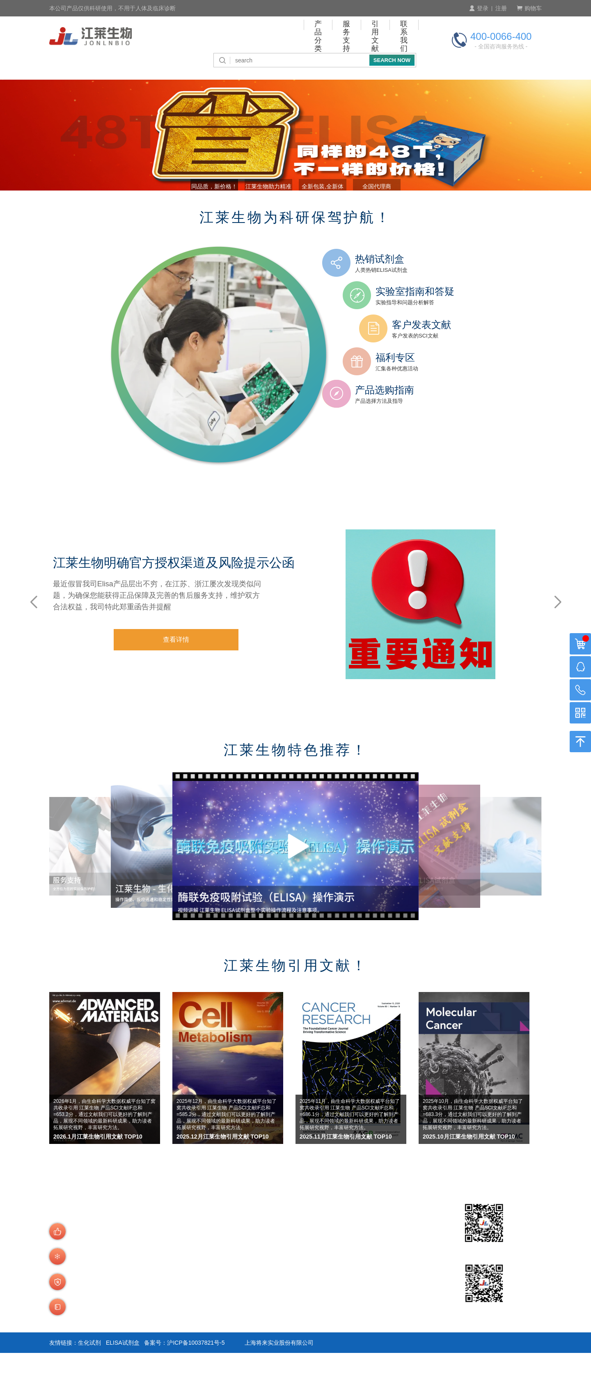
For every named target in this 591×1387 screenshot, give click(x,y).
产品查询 (193, 1283)
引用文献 (340, 35)
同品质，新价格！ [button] (190, 217)
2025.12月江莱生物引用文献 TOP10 (222, 1171)
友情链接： (63, 1376)
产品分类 (239, 35)
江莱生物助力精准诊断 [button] (260, 217)
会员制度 (193, 1294)
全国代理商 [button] (401, 217)
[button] (557, 635)
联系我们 (390, 35)
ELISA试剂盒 (123, 1376)
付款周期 (252, 1283)
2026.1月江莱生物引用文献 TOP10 (97, 1171)
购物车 (529, 8)
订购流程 (193, 1272)
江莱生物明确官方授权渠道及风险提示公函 (199, 595)
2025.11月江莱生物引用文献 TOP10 (346, 1171)
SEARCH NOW (391, 57)
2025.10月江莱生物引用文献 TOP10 (469, 1171)
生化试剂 (89, 1376)
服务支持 (289, 35)
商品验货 (193, 1323)
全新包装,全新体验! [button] (330, 217)
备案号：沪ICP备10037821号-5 (184, 1376)
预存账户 (252, 1294)
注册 (501, 8)
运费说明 (193, 1344)
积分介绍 (252, 1323)
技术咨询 (252, 1333)
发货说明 (193, 1333)
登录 (478, 8)
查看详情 (204, 681)
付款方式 (252, 1272)
